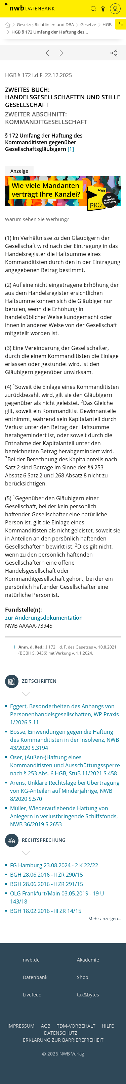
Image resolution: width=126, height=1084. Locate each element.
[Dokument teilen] (114, 53)
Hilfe (108, 1026)
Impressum (21, 1026)
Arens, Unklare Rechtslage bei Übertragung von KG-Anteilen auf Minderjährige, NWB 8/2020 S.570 (65, 791)
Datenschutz (60, 1033)
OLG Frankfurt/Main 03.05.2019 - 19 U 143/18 (57, 897)
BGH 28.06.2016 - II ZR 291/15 (46, 884)
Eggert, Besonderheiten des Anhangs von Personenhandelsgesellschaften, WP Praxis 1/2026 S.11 (64, 714)
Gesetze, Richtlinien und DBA (45, 24)
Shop (82, 977)
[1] (71, 149)
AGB (45, 1026)
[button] (93, 8)
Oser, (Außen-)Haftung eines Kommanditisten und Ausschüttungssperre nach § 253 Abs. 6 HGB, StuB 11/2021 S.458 (65, 765)
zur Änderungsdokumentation (44, 617)
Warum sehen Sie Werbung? (37, 219)
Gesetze (88, 24)
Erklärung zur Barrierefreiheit (63, 1040)
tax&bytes (88, 994)
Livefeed (32, 994)
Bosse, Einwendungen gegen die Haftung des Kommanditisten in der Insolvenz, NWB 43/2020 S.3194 (64, 740)
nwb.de (31, 960)
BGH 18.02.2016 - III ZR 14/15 (45, 911)
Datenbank (35, 977)
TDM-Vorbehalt (76, 1026)
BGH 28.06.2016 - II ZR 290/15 (46, 874)
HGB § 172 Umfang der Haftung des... (49, 32)
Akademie (88, 960)
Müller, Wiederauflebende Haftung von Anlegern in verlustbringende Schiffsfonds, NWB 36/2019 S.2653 (64, 816)
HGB (107, 24)
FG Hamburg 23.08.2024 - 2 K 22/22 (54, 865)
